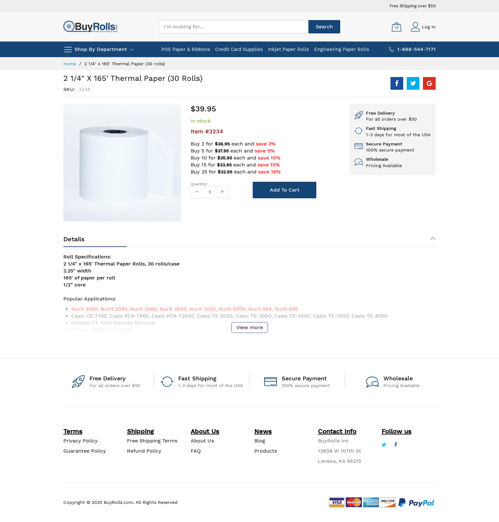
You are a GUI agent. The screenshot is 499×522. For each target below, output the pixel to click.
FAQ (196, 451)
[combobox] (233, 26)
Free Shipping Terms (152, 441)
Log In (429, 26)
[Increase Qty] (222, 192)
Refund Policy (144, 451)
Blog (259, 441)
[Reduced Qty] (197, 192)
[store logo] (90, 26)
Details (74, 239)
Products (265, 451)
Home (69, 63)
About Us (202, 441)
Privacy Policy (80, 441)
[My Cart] (396, 26)
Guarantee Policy (84, 451)
